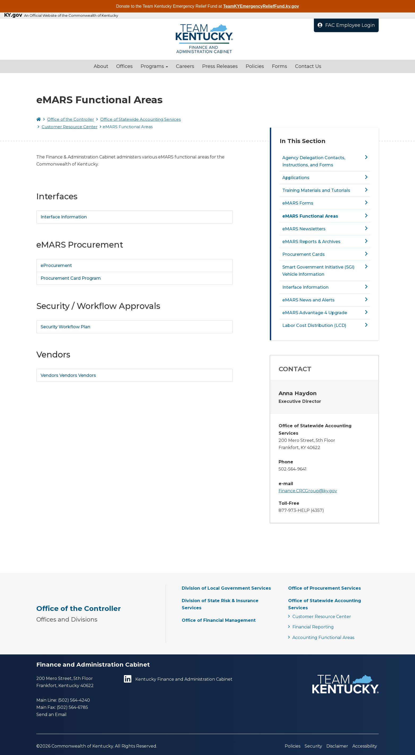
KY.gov (13, 15)
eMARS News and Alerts (308, 300)
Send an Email (51, 714)
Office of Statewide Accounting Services (140, 119)
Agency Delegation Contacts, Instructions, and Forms (313, 161)
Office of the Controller (70, 119)
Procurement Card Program (71, 278)
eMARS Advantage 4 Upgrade (314, 312)
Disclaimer (337, 746)
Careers (185, 66)
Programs (154, 66)
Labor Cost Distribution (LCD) (314, 325)
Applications (295, 177)
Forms (279, 66)
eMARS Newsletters (304, 228)
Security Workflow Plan (65, 326)
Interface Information (64, 216)
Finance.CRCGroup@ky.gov (308, 490)
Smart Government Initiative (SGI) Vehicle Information (318, 271)
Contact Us (308, 66)
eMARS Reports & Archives (311, 241)
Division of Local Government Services (226, 588)
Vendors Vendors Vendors (68, 375)
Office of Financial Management (219, 620)
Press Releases (220, 66)
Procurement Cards (303, 254)
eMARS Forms (297, 203)
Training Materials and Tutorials (316, 190)
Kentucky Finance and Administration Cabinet (178, 679)
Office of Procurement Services (324, 588)
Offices (124, 66)
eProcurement (56, 265)
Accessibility (364, 746)
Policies (255, 66)
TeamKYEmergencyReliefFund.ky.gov (261, 6)
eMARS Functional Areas (310, 216)
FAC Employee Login (346, 25)
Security (313, 746)
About (101, 66)
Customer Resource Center (69, 126)
